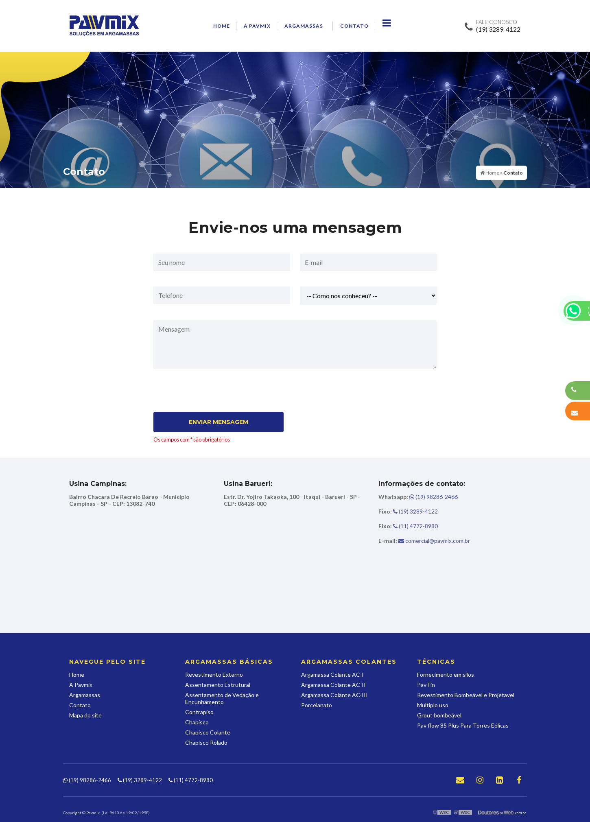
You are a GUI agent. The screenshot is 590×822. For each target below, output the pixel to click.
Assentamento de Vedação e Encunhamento (222, 698)
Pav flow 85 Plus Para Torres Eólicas (463, 725)
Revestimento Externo (214, 674)
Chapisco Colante (207, 732)
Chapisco (197, 722)
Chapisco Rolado (206, 742)
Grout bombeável (439, 715)
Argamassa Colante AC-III (334, 694)
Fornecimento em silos (445, 674)
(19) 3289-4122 (498, 29)
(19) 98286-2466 (418, 496)
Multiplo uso (432, 705)
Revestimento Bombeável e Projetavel (465, 694)
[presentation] (202, 392)
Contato (354, 26)
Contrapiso (199, 711)
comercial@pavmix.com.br (424, 540)
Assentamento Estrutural (217, 684)
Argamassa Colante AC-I (332, 674)
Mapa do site (85, 715)
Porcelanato (316, 705)
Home (221, 26)
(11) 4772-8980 (408, 525)
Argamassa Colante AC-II (333, 684)
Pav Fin (426, 684)
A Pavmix (257, 26)
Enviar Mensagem (218, 422)
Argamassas (303, 26)
